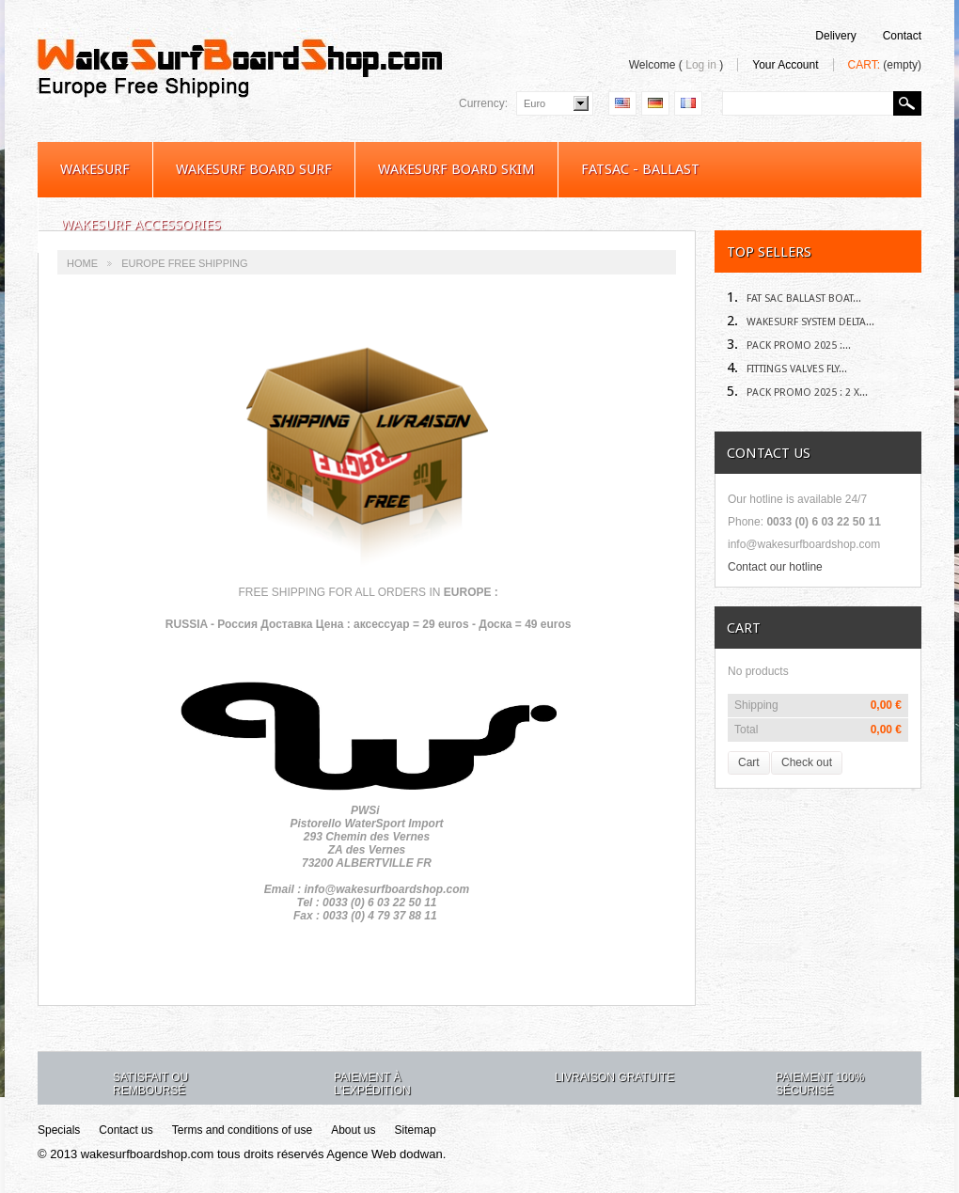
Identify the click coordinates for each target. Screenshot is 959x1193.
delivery (835, 35)
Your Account (785, 64)
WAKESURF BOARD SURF (254, 169)
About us (353, 1130)
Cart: (884, 64)
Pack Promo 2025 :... (789, 345)
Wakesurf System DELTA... (800, 322)
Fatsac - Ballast (640, 169)
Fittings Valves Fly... (787, 369)
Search (907, 103)
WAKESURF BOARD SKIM (456, 169)
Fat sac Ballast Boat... (794, 298)
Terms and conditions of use (242, 1130)
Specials (59, 1130)
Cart (744, 628)
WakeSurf (95, 169)
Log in (700, 64)
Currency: (483, 103)
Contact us (125, 1130)
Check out (806, 762)
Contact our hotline (775, 566)
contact (902, 35)
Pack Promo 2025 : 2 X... (797, 392)
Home (82, 263)
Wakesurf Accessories (141, 224)
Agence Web (361, 1154)
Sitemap (415, 1130)
